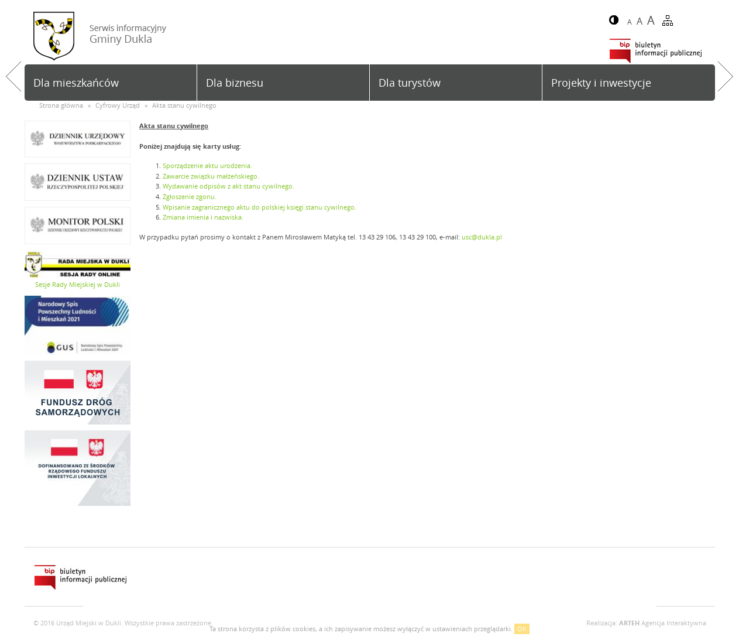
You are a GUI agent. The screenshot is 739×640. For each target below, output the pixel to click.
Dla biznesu (234, 83)
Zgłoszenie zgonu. (189, 196)
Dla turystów (410, 83)
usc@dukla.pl (482, 236)
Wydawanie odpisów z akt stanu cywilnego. (228, 186)
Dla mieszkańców (76, 83)
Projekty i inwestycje (601, 83)
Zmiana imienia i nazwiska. (203, 217)
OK (522, 628)
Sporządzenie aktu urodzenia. (207, 165)
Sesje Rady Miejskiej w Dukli (77, 284)
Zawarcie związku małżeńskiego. (211, 176)
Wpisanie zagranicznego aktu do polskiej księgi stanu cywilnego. (259, 207)
